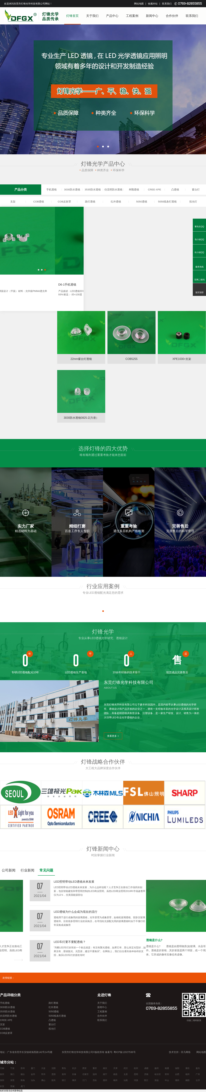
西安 (84, 1068)
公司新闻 (8, 870)
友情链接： (8, 977)
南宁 (105, 1074)
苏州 (23, 1068)
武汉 (126, 1068)
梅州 (115, 1080)
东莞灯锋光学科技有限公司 (128, 682)
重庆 (95, 1068)
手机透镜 (51, 189)
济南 (146, 1074)
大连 (43, 1068)
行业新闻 (27, 870)
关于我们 (92, 16)
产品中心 (112, 16)
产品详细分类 (10, 995)
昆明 (136, 1074)
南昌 (115, 1074)
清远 (156, 1080)
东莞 (12, 1080)
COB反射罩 (64, 201)
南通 (167, 1068)
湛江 (64, 1080)
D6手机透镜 (11, 284)
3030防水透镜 (72, 189)
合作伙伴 (172, 16)
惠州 (105, 1080)
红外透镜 (116, 201)
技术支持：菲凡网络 (180, 1052)
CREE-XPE (154, 189)
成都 (146, 1068)
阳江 (146, 1080)
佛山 (43, 1080)
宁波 (12, 1068)
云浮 (198, 1080)
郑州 (167, 1074)
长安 (2, 1086)
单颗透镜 (134, 189)
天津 (115, 1068)
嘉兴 (198, 1068)
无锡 (2, 1068)
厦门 (33, 1068)
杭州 (136, 1068)
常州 (43, 1074)
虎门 (23, 1086)
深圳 (2, 1080)
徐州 (2, 1074)
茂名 (95, 1080)
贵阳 (54, 1074)
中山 (167, 1080)
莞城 (12, 1086)
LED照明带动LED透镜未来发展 (20, 940)
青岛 (64, 1068)
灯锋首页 (72, 16)
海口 (12, 1074)
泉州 (64, 1074)
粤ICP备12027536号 (125, 1052)
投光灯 (193, 201)
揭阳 (187, 1080)
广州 (198, 1074)
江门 (84, 1080)
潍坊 (187, 1068)
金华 (33, 1074)
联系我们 (167, 3)
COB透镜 (38, 201)
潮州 (177, 1080)
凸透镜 (175, 189)
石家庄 (85, 1074)
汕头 (33, 1080)
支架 (12, 201)
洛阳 (177, 1068)
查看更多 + (113, 736)
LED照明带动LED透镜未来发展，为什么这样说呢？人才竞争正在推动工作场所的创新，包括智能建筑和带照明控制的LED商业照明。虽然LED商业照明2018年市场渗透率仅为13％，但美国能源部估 (41, 950)
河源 (136, 1080)
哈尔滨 (157, 1074)
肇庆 (74, 1080)
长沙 (74, 1068)
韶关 (54, 1080)
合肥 (177, 1074)
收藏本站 (153, 3)
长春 (74, 1074)
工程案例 (132, 16)
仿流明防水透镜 (113, 189)
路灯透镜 (90, 201)
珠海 (23, 1080)
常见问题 (46, 870)
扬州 (156, 1068)
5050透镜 (141, 201)
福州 (187, 1074)
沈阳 (54, 1068)
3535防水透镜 (93, 189)
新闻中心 (152, 16)
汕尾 (126, 1080)
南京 (105, 1068)
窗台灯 (196, 189)
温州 (95, 1074)
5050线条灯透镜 (167, 201)
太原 (126, 1074)
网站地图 (139, 3)
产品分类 (20, 189)
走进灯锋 (104, 995)
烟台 (23, 1074)
